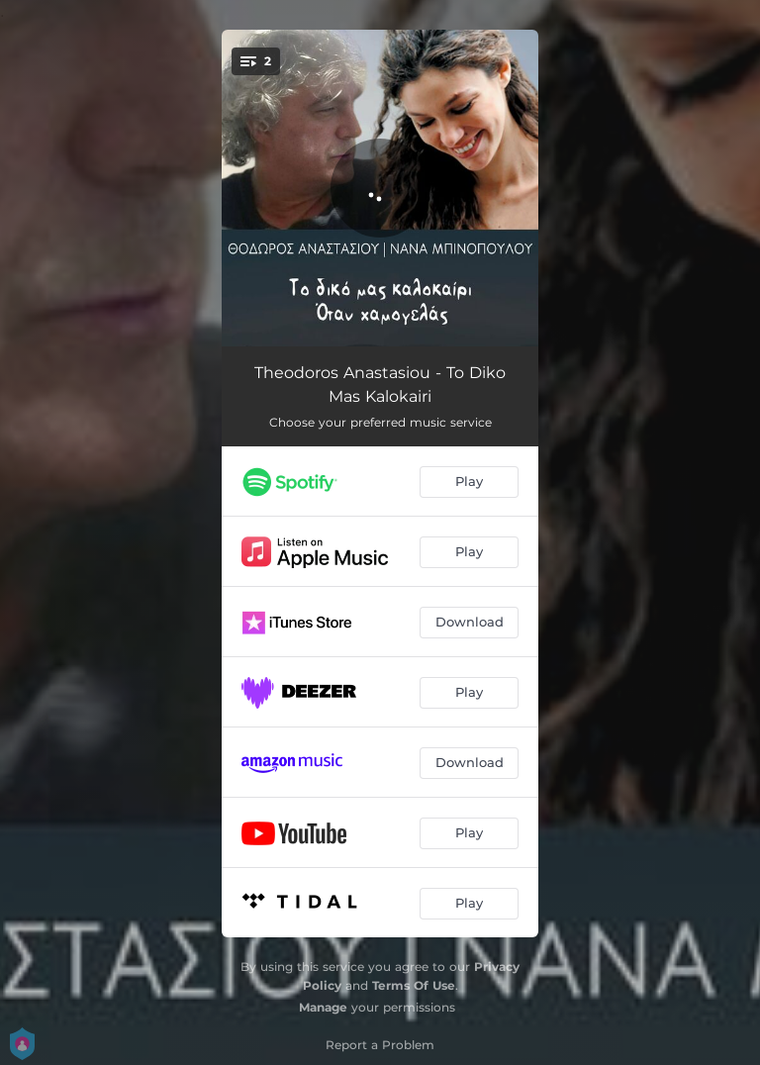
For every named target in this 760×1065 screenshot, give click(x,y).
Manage (323, 1007)
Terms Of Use (413, 985)
